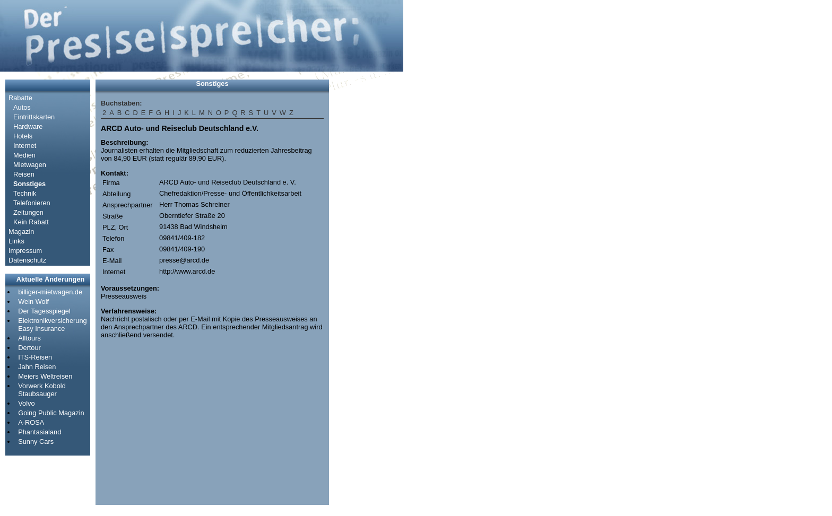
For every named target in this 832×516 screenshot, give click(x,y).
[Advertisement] (366, 239)
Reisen (23, 174)
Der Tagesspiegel (44, 311)
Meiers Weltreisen (45, 376)
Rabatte (20, 98)
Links (16, 241)
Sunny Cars (36, 441)
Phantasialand (39, 432)
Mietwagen (29, 165)
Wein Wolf (33, 301)
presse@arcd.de (184, 260)
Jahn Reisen (37, 367)
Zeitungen (28, 212)
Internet (24, 146)
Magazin (21, 231)
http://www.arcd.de (187, 271)
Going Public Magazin (51, 413)
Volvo (26, 403)
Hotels (22, 136)
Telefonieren (31, 203)
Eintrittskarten (34, 117)
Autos (22, 107)
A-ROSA (31, 422)
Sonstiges (29, 184)
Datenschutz (27, 260)
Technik (24, 193)
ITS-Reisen (35, 357)
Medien (24, 155)
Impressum (25, 251)
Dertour (29, 348)
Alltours (29, 338)
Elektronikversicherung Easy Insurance (52, 325)
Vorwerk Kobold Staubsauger (42, 390)
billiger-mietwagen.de (50, 292)
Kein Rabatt (31, 222)
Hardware (27, 126)
